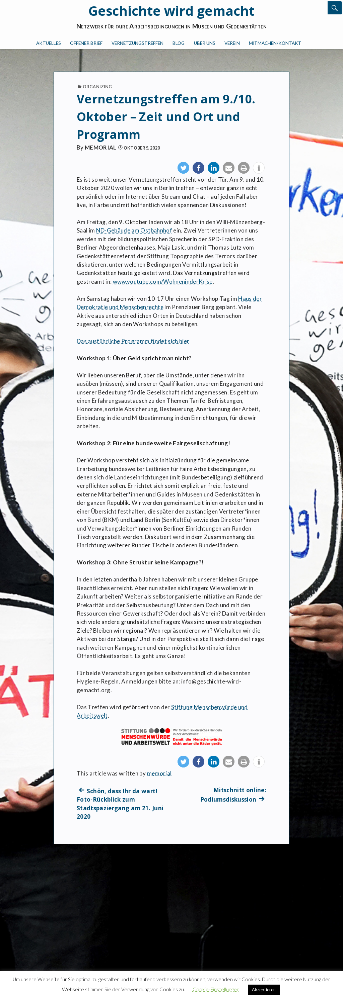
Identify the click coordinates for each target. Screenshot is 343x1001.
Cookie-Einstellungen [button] (216, 989)
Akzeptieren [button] (264, 989)
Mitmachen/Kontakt (275, 43)
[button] (183, 168)
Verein (232, 43)
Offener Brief (86, 43)
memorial (101, 147)
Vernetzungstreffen (137, 43)
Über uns (204, 43)
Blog (179, 43)
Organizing (97, 86)
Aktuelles (48, 43)
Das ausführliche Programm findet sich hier (133, 341)
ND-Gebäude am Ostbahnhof (134, 230)
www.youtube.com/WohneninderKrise (163, 281)
